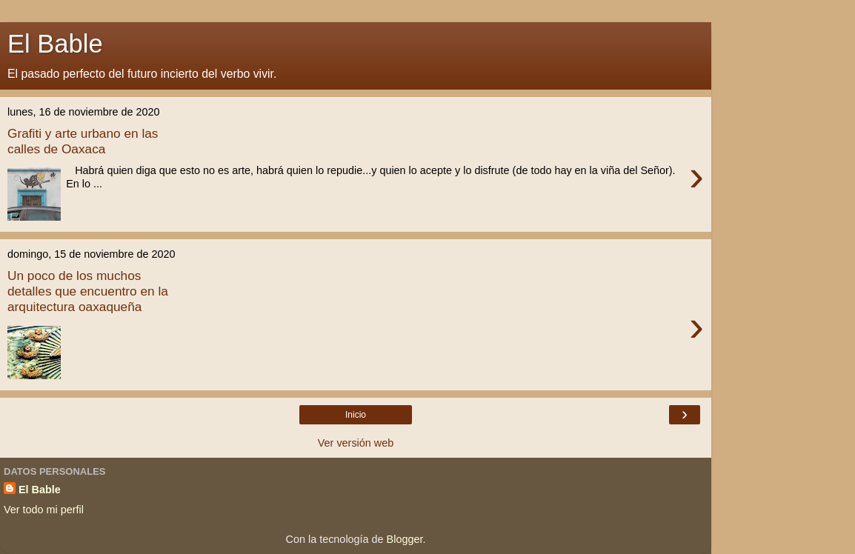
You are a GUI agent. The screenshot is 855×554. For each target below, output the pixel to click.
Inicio (355, 415)
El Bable (40, 489)
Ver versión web (355, 443)
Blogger (405, 539)
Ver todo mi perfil (44, 509)
